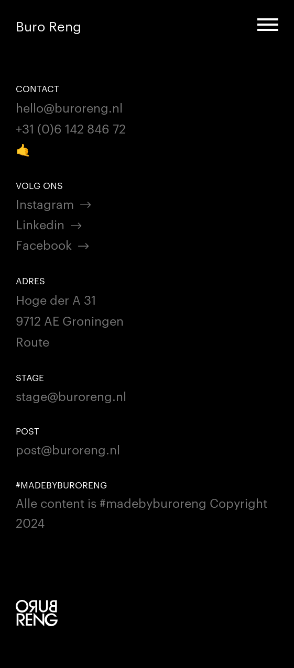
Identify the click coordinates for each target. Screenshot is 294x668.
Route (32, 341)
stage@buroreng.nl (71, 395)
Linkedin (40, 224)
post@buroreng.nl (68, 449)
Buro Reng (48, 26)
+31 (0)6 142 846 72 (71, 128)
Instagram (45, 203)
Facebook (44, 244)
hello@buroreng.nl (69, 107)
